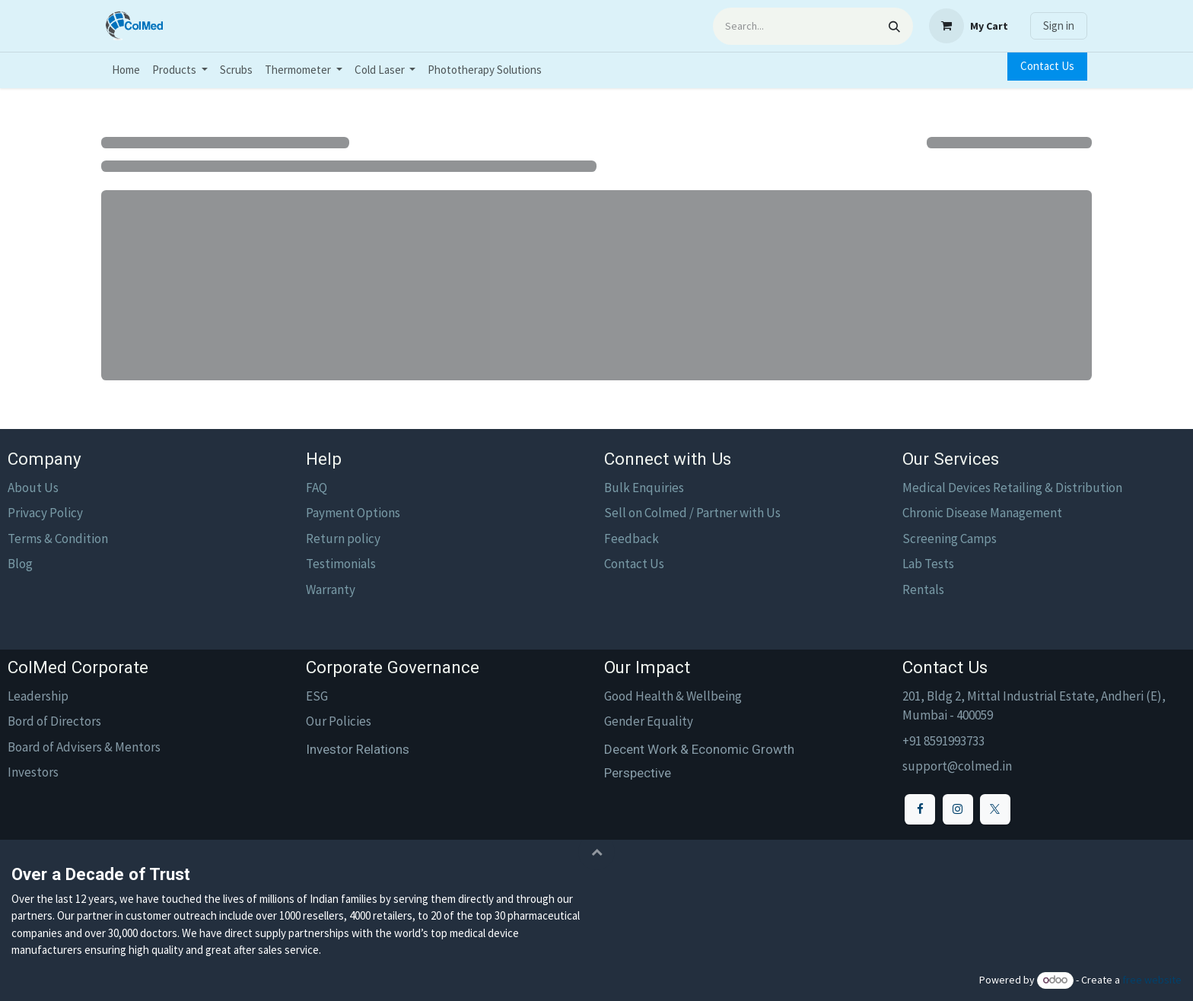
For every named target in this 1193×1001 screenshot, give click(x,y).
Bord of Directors (54, 721)
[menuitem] (126, 70)
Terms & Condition (58, 538)
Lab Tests (928, 563)
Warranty (330, 589)
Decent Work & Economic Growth (699, 749)
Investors (33, 772)
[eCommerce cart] (968, 26)
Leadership (38, 696)
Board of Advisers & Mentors (84, 747)
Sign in (1058, 25)
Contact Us (1047, 66)
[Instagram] (958, 809)
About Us (33, 487)
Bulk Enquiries (644, 487)
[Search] (894, 26)
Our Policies (338, 721)
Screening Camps (949, 538)
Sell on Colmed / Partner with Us (692, 512)
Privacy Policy (45, 512)
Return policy (343, 538)
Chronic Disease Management (982, 512)
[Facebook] (920, 809)
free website (1152, 980)
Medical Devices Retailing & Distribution (1012, 487)
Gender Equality (648, 721)
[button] (596, 852)
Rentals (923, 589)
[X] (995, 809)
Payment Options (353, 512)
